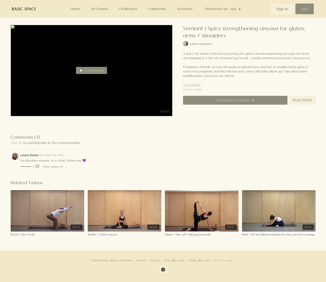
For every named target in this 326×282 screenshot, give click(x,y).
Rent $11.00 (302, 100)
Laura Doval (29, 155)
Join (304, 9)
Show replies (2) (53, 166)
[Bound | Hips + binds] (47, 234)
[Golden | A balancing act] (124, 234)
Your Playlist (192, 85)
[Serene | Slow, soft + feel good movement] (201, 234)
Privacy (155, 260)
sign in (16, 142)
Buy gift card (174, 260)
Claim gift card (200, 260)
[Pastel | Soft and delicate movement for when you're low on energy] (279, 234)
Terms (141, 260)
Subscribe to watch (236, 100)
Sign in (282, 9)
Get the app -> (225, 260)
